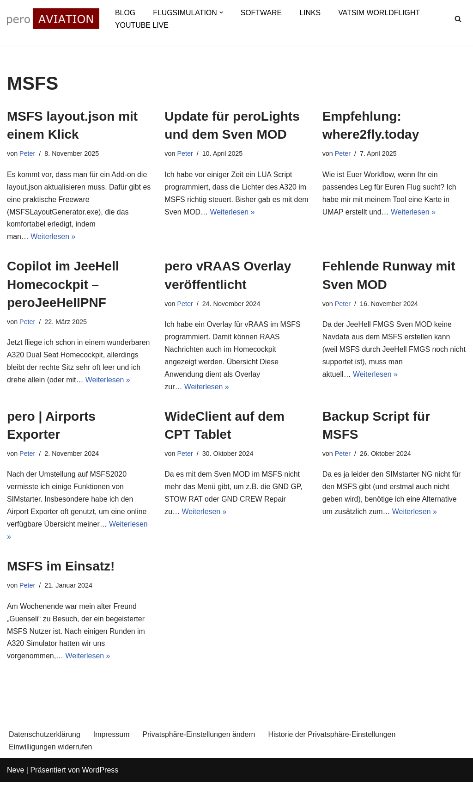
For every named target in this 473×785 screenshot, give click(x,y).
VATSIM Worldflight (380, 13)
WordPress (100, 773)
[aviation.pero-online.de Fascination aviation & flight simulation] (53, 18)
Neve (15, 773)
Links (310, 13)
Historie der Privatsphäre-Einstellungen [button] (333, 738)
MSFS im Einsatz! (61, 568)
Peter (27, 153)
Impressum (112, 738)
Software (262, 13)
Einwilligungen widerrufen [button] (50, 750)
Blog (125, 13)
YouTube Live (142, 25)
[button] (222, 12)
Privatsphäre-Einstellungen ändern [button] (199, 738)
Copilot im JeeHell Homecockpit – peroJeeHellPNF (63, 285)
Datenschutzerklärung (45, 738)
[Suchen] (458, 18)
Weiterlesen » (53, 238)
